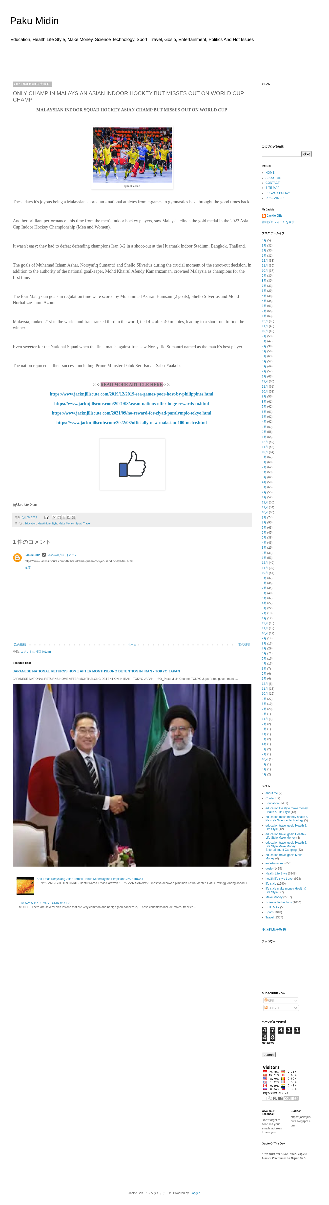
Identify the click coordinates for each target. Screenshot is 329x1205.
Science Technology (279, 902)
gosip (269, 868)
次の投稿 (20, 644)
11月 (265, 265)
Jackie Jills (32, 555)
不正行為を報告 (274, 930)
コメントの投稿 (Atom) (36, 651)
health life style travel (279, 878)
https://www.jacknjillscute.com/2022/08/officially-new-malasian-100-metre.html (131, 422)
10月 (265, 270)
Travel (86, 523)
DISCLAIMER (275, 198)
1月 (264, 255)
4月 (264, 240)
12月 (265, 260)
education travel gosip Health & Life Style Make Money (286, 835)
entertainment (275, 863)
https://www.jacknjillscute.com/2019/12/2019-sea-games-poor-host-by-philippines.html (131, 394)
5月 (264, 296)
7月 (264, 286)
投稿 (269, 1000)
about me (272, 793)
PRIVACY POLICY (278, 193)
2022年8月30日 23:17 (62, 555)
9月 (264, 275)
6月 (264, 290)
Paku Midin (34, 20)
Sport (78, 523)
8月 (264, 280)
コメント (272, 1008)
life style (271, 883)
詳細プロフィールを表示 (278, 222)
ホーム (132, 644)
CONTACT (273, 183)
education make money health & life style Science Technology (287, 818)
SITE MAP (272, 187)
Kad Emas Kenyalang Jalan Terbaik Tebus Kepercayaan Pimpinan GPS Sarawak (90, 879)
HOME (270, 172)
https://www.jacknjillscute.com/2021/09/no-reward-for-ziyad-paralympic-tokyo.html (131, 413)
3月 (264, 245)
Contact (271, 798)
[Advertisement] (164, 60)
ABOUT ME (273, 178)
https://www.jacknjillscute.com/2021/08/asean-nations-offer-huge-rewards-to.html (131, 403)
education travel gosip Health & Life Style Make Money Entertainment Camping (286, 846)
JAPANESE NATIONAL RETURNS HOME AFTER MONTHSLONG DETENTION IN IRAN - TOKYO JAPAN (96, 671)
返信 (28, 567)
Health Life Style (47, 523)
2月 (264, 250)
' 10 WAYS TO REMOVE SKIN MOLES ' (45, 903)
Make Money (66, 523)
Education (30, 523)
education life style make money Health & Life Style (287, 810)
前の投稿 (244, 644)
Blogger (194, 1193)
